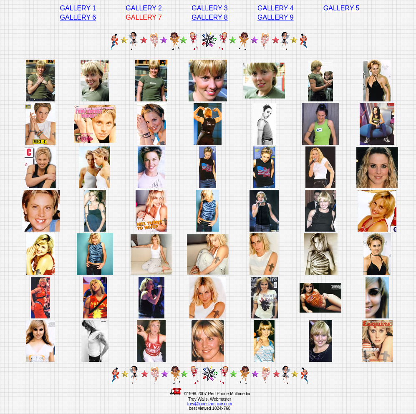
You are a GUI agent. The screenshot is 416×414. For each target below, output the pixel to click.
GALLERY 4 (275, 8)
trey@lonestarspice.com (209, 403)
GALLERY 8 (210, 17)
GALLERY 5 (341, 8)
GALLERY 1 (78, 8)
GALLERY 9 (275, 17)
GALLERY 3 (210, 8)
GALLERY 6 (78, 17)
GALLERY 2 (144, 8)
